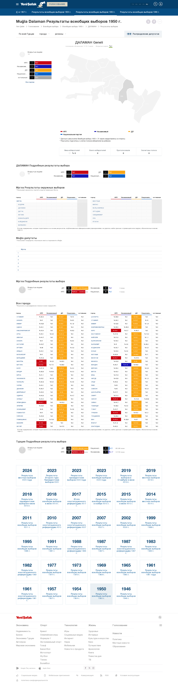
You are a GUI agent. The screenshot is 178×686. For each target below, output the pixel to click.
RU (147, 4)
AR (140, 4)
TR (133, 4)
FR (143, 4)
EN (136, 4)
